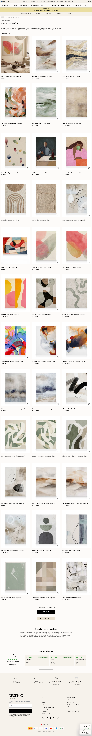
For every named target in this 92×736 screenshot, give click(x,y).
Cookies (69, 709)
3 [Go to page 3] (45, 618)
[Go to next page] (54, 618)
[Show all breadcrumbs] (2, 17)
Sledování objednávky (72, 700)
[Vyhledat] (83, 5)
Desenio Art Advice (71, 695)
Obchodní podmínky (71, 702)
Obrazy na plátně (24, 5)
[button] (85, 729)
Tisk (43, 697)
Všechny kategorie (25, 13)
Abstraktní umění (15, 17)
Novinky (54, 5)
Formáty (48, 13)
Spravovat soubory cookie (73, 711)
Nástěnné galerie (77, 5)
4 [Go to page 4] (48, 618)
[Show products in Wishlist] (86, 5)
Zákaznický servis (71, 697)
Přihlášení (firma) (46, 713)
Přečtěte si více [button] (5, 33)
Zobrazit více (46, 611)
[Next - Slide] (87, 660)
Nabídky (48, 5)
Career (43, 702)
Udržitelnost (45, 704)
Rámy (42, 5)
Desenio (50, 732)
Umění (7, 17)
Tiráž (43, 700)
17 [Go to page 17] (51, 618)
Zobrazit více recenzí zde (46, 669)
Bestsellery (61, 5)
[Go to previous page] (38, 618)
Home (68, 5)
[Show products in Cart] (89, 5)
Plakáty (15, 5)
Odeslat (20, 711)
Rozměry (59, 13)
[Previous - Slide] (23, 660)
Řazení (70, 13)
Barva (38, 13)
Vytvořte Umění (35, 5)
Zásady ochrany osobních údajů (19, 714)
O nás (43, 695)
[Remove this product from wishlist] (28, 71)
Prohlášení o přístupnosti (48, 707)
